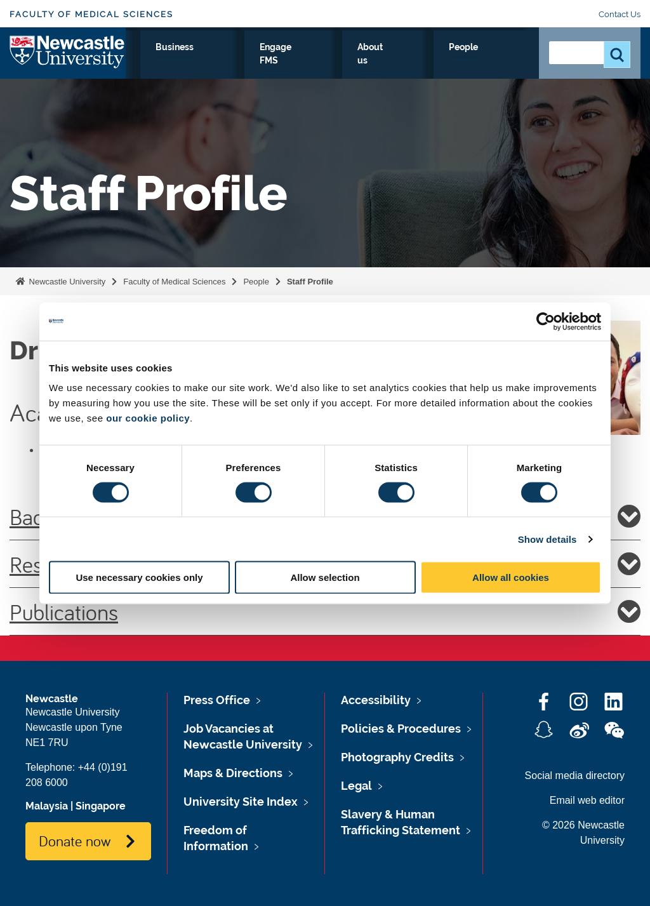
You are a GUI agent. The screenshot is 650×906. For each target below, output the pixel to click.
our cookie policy (148, 418)
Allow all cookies (510, 577)
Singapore (101, 806)
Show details (547, 538)
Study (210, 61)
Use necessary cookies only (139, 577)
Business (333, 61)
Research (152, 61)
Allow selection (324, 577)
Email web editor (587, 800)
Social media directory (575, 775)
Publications (325, 611)
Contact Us (619, 14)
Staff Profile (310, 281)
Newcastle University (66, 281)
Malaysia (46, 806)
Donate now (74, 840)
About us (448, 69)
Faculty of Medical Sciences (91, 14)
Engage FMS (394, 69)
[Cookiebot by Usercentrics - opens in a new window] (545, 321)
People (501, 61)
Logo (68, 66)
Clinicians (267, 61)
